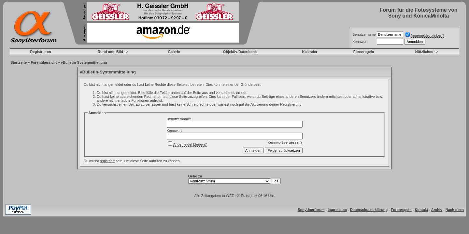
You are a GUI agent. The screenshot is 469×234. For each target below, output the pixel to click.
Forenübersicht (44, 62)
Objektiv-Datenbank (240, 52)
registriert (107, 161)
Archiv (436, 210)
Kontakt (421, 210)
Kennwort (359, 42)
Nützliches (424, 52)
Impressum (337, 210)
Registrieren (40, 52)
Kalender (309, 52)
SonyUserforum (311, 210)
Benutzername (364, 34)
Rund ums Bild (110, 52)
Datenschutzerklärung (369, 210)
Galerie (174, 52)
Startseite (18, 62)
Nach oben (455, 210)
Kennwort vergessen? (285, 142)
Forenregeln (363, 52)
